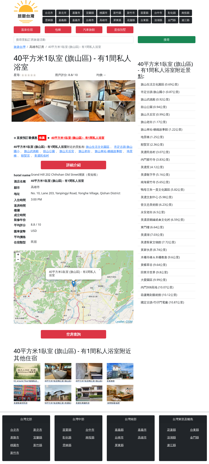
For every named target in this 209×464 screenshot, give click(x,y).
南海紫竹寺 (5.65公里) (155, 182)
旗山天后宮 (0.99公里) (155, 114)
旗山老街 (84, 151)
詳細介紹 (73, 165)
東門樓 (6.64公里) (152, 227)
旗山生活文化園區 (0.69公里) (159, 84)
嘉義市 (76, 20)
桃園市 (103, 13)
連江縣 (185, 20)
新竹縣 (117, 13)
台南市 (90, 20)
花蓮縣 (131, 20)
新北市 (62, 13)
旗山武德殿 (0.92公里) (155, 99)
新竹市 (131, 13)
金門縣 (172, 20)
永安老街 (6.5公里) (153, 212)
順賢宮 (25, 155)
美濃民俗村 (41, 155)
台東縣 (144, 20)
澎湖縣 (158, 20)
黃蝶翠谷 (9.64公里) (154, 265)
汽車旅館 (89, 30)
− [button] (18, 259)
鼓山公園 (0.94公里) (154, 107)
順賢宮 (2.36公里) (152, 144)
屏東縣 (117, 20)
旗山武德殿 (31, 151)
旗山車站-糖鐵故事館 (108, 151)
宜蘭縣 (90, 13)
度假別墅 (120, 30)
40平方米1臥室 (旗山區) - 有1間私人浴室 (77, 138)
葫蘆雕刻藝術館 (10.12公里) (159, 295)
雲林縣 (49, 20)
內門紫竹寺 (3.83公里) (155, 159)
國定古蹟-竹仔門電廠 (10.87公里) (162, 302)
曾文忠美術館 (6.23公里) (157, 205)
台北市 (49, 13)
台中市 (158, 13)
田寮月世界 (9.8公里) (154, 272)
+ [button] (18, 254)
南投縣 (185, 13)
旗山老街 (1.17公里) (154, 122)
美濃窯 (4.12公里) (152, 167)
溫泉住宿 (27, 30)
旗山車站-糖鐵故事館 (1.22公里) (161, 129)
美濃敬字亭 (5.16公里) (155, 174)
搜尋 (166, 39)
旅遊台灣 (19, 47)
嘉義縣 (62, 20)
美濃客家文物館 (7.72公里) (158, 242)
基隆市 (76, 13)
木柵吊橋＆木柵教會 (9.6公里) (160, 257)
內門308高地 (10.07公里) (157, 287)
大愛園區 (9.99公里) (154, 280)
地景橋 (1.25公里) (152, 137)
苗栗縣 (144, 13)
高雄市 (103, 20)
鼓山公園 (49, 151)
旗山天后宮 (66, 151)
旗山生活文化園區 (97, 147)
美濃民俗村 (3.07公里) (155, 152)
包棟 (58, 30)
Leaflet (119, 321)
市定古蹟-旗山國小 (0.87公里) (160, 92)
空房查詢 (73, 334)
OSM (129, 321)
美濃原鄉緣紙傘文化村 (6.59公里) (162, 220)
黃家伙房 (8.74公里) (154, 250)
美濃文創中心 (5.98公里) (157, 197)
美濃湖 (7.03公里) (152, 235)
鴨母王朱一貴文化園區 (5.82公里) (162, 189)
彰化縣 (172, 13)
